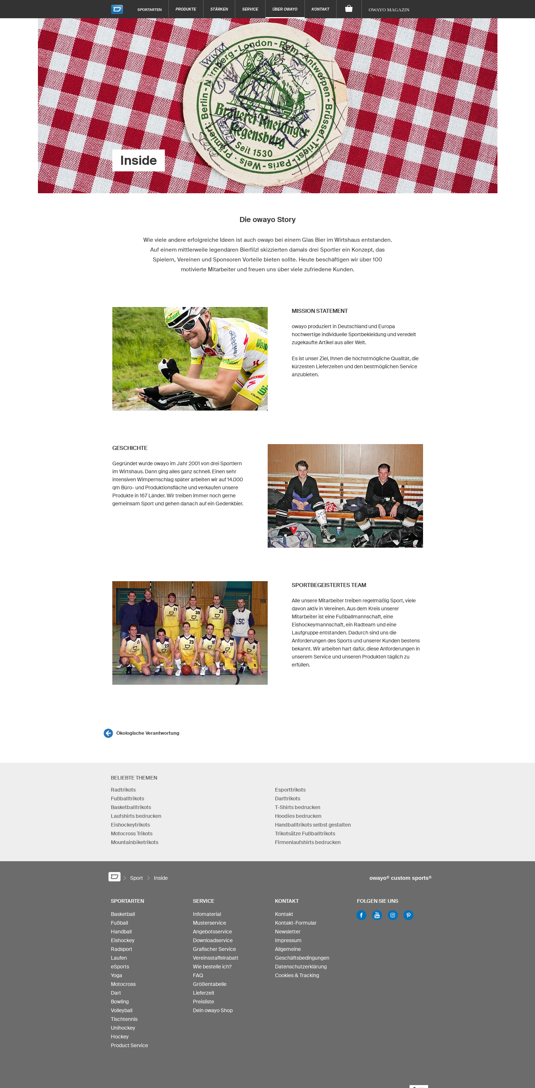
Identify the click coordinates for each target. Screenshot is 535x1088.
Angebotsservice (212, 931)
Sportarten (149, 9)
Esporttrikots (290, 790)
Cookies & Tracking (297, 975)
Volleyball (121, 1010)
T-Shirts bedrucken (297, 807)
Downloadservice (213, 940)
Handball (121, 931)
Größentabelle (209, 984)
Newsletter (288, 931)
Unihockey (123, 1028)
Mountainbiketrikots (134, 842)
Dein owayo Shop (213, 1010)
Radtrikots (123, 790)
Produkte (186, 9)
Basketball (123, 914)
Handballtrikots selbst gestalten (313, 825)
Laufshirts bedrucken (136, 816)
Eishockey (123, 940)
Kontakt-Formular (296, 923)
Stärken (219, 9)
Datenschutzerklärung (301, 967)
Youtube (377, 915)
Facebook (361, 915)
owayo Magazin (389, 9)
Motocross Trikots (131, 833)
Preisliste (203, 1002)
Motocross (123, 984)
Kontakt (320, 9)
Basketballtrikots (131, 807)
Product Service (129, 1045)
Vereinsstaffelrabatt (216, 958)
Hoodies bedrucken (298, 816)
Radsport (121, 949)
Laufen (119, 958)
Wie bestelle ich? (212, 967)
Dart (116, 993)
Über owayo (285, 9)
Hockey (120, 1037)
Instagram (392, 915)
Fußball (119, 923)
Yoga (116, 975)
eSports (120, 967)
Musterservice (209, 923)
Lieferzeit (203, 993)
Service (250, 9)
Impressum (288, 940)
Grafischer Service (214, 949)
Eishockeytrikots (130, 825)
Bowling (120, 1002)
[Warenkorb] (349, 9)
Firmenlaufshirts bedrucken (308, 842)
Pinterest (408, 915)
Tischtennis (124, 1019)
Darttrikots (287, 798)
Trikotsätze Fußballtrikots (305, 833)
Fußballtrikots (127, 798)
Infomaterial (207, 914)
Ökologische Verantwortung (147, 733)
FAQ (198, 975)
